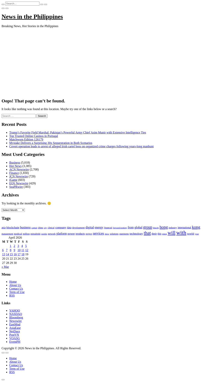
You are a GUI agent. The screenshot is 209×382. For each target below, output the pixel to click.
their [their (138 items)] (154, 233)
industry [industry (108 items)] (173, 227)
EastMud (14, 324)
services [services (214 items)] (98, 233)
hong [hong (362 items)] (164, 227)
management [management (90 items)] (7, 233)
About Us (15, 285)
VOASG (14, 338)
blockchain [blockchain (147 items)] (12, 227)
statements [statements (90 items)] (124, 233)
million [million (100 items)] (26, 233)
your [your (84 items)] (197, 234)
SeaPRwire (16, 186)
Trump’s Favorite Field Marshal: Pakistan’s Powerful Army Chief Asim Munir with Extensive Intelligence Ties (77, 132)
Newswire (15, 321)
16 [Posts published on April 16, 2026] (15, 254)
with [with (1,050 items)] (181, 233)
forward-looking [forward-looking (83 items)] (120, 228)
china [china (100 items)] (40, 227)
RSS (12, 295)
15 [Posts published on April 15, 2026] (11, 254)
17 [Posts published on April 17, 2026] (19, 254)
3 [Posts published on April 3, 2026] (18, 245)
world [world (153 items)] (190, 233)
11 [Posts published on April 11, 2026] (22, 250)
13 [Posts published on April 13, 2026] (3, 254)
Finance (14, 173)
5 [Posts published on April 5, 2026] (26, 245)
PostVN (14, 334)
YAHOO (14, 310)
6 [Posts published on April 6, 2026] (3, 250)
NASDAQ (15, 314)
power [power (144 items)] (71, 233)
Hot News (15, 166)
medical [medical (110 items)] (18, 233)
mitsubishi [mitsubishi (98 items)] (35, 233)
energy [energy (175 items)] (99, 227)
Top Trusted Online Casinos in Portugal (33, 136)
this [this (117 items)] (160, 233)
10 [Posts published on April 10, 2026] (19, 250)
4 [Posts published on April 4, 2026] (22, 245)
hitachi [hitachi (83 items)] (156, 228)
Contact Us (16, 288)
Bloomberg (16, 317)
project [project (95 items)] (89, 233)
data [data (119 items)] (69, 227)
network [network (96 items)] (52, 233)
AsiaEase (15, 327)
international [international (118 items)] (184, 227)
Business (14, 162)
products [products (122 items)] (80, 233)
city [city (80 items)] (45, 228)
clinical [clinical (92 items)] (51, 227)
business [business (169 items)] (25, 227)
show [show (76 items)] (107, 234)
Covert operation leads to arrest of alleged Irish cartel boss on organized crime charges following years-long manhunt (81, 146)
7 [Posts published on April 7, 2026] (6, 250)
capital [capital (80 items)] (34, 228)
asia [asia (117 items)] (4, 227)
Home (13, 281)
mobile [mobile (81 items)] (44, 234)
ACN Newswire (19, 169)
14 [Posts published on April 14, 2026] (7, 254)
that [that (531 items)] (147, 233)
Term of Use (17, 292)
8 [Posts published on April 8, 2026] (10, 250)
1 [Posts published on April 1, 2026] (10, 245)
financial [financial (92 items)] (108, 227)
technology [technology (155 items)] (136, 233)
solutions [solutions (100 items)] (114, 233)
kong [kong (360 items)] (196, 227)
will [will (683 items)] (172, 233)
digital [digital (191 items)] (90, 227)
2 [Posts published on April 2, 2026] (14, 245)
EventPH (14, 341)
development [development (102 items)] (78, 227)
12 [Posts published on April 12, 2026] (26, 250)
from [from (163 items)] (131, 227)
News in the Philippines (32, 16)
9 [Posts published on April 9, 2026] (14, 250)
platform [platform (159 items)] (61, 233)
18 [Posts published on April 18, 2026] (22, 254)
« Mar (5, 266)
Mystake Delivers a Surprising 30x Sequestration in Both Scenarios (50, 143)
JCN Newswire (18, 176)
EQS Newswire (18, 183)
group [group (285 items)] (147, 227)
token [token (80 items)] (164, 234)
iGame (13, 179)
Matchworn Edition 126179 (26, 139)
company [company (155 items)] (60, 227)
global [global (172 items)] (138, 227)
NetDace (14, 331)
